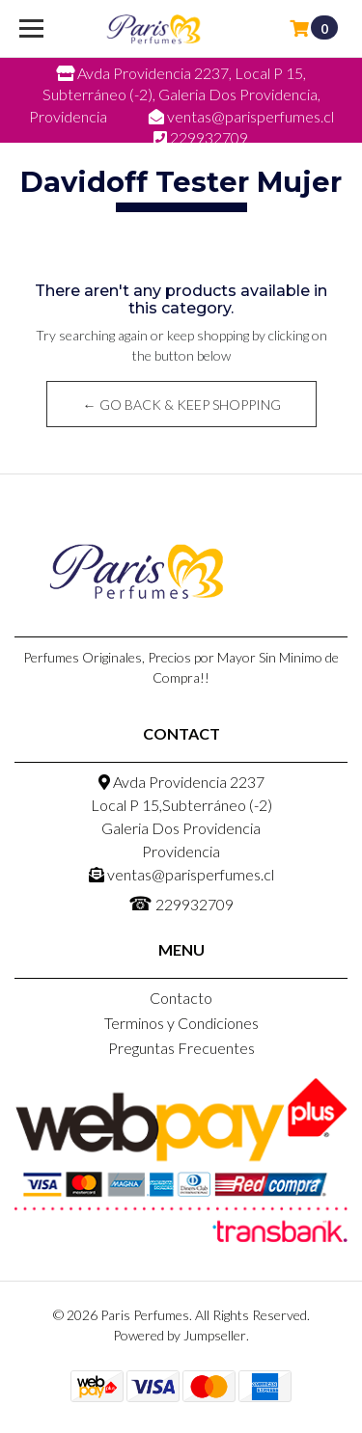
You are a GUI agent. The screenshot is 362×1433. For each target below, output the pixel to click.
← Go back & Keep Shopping (181, 404)
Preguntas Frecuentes (181, 1048)
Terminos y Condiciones (181, 1023)
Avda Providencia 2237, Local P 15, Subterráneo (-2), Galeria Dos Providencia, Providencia (174, 94)
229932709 (181, 902)
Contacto (181, 997)
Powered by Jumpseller (179, 1335)
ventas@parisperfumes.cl (181, 874)
